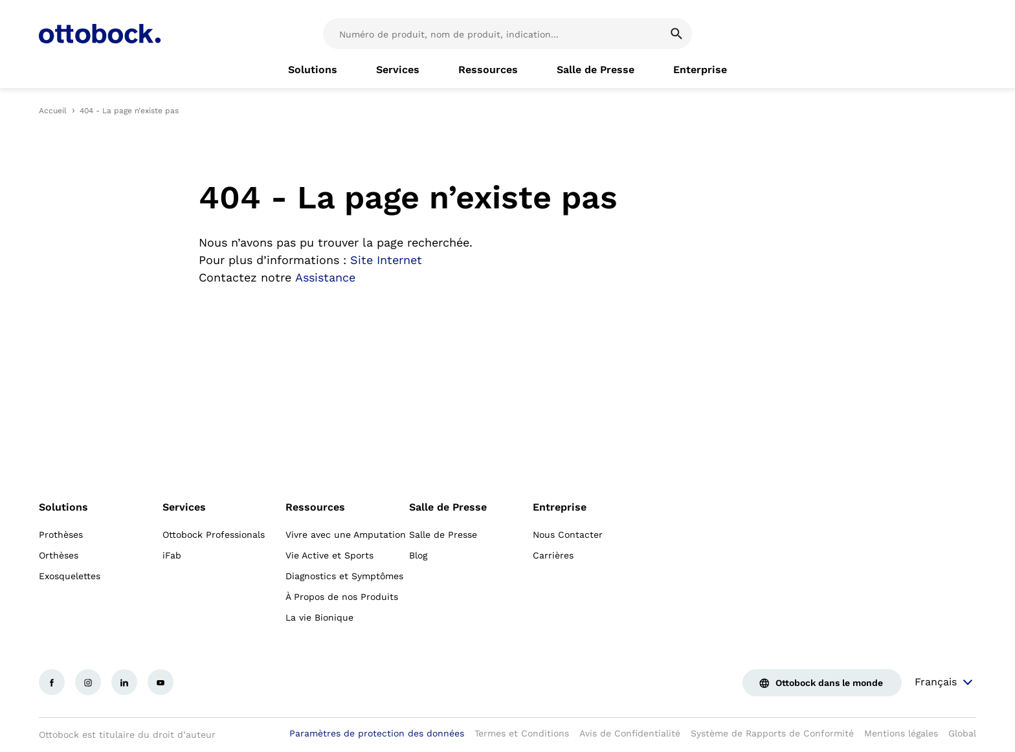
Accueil (53, 110)
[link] (313, 69)
